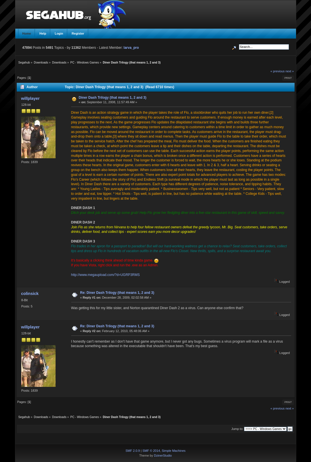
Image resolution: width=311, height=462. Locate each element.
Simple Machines (174, 450)
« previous (277, 71)
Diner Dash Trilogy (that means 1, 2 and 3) (113, 98)
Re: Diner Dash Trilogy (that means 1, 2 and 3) (117, 293)
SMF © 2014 (151, 450)
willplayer (30, 98)
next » (289, 71)
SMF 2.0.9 (133, 450)
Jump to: (237, 429)
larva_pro (131, 48)
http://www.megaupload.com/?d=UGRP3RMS (105, 275)
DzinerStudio (163, 455)
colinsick (30, 293)
